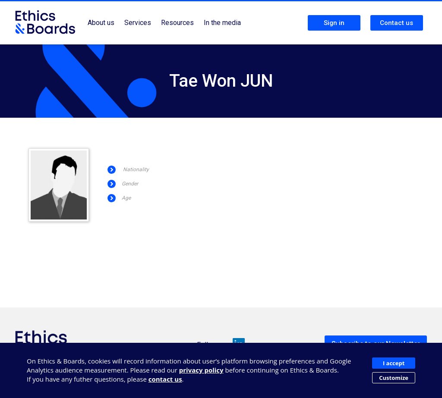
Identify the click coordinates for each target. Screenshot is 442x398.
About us (101, 23)
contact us (165, 379)
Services (137, 23)
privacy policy (201, 370)
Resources (177, 23)
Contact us (396, 23)
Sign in (334, 23)
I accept (393, 363)
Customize (393, 378)
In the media (222, 23)
